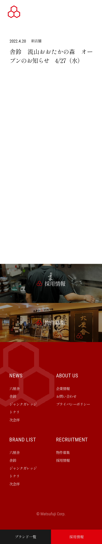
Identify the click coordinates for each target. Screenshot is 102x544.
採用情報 (76, 536)
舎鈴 (12, 396)
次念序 (14, 419)
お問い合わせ (66, 396)
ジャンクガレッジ (23, 404)
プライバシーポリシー (73, 404)
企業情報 (63, 388)
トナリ (14, 412)
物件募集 (63, 452)
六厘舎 (14, 388)
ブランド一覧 (25, 536)
